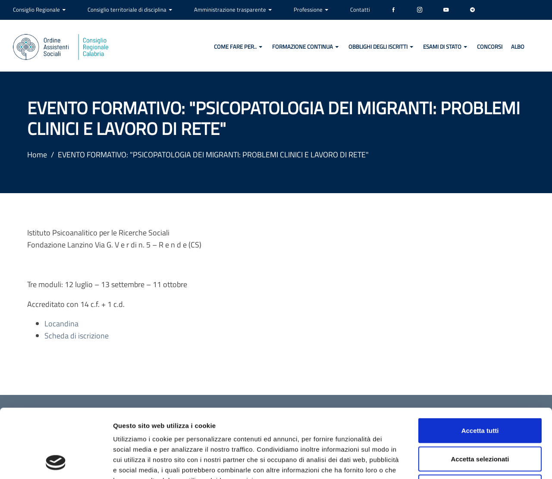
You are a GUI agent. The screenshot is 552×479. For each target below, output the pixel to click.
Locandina (61, 323)
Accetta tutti (480, 365)
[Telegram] (472, 10)
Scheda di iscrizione (76, 335)
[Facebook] (393, 10)
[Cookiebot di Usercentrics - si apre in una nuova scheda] (56, 462)
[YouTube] (446, 10)
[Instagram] (420, 10)
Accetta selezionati (480, 394)
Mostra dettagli (453, 462)
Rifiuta (480, 422)
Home (37, 154)
